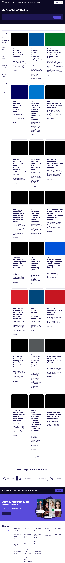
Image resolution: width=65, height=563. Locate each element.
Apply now (59, 490)
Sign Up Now (57, 17)
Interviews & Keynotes (21, 2)
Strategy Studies (31, 2)
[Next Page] (38, 456)
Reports (38, 2)
